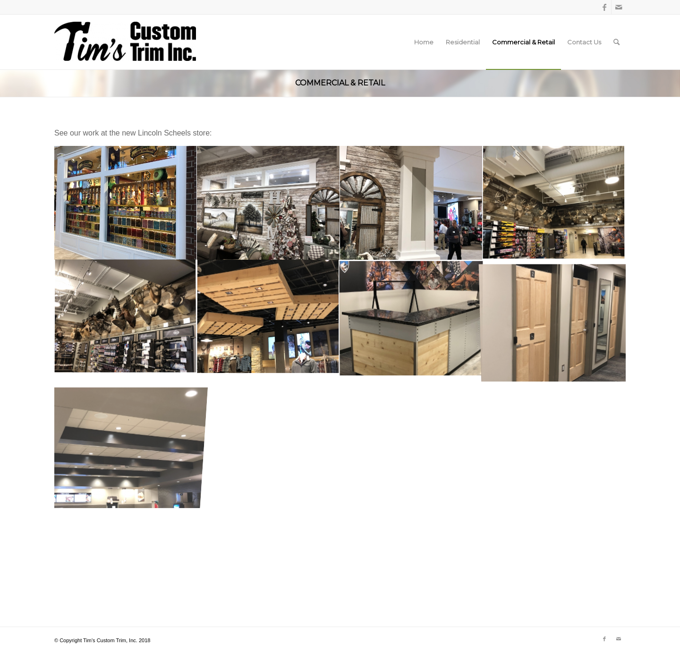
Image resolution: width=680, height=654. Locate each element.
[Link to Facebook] (604, 7)
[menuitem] (424, 42)
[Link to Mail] (619, 7)
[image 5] (554, 317)
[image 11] (125, 203)
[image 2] (411, 203)
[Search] (616, 42)
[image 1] (268, 203)
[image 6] (411, 317)
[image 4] (268, 317)
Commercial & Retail (340, 82)
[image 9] (554, 203)
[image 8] (125, 317)
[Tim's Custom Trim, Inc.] (125, 42)
